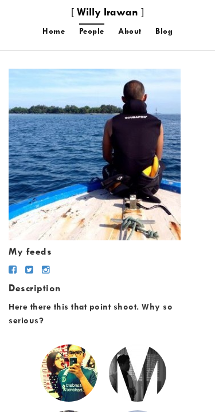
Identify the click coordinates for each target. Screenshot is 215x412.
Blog (164, 30)
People (91, 30)
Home (53, 30)
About (130, 30)
